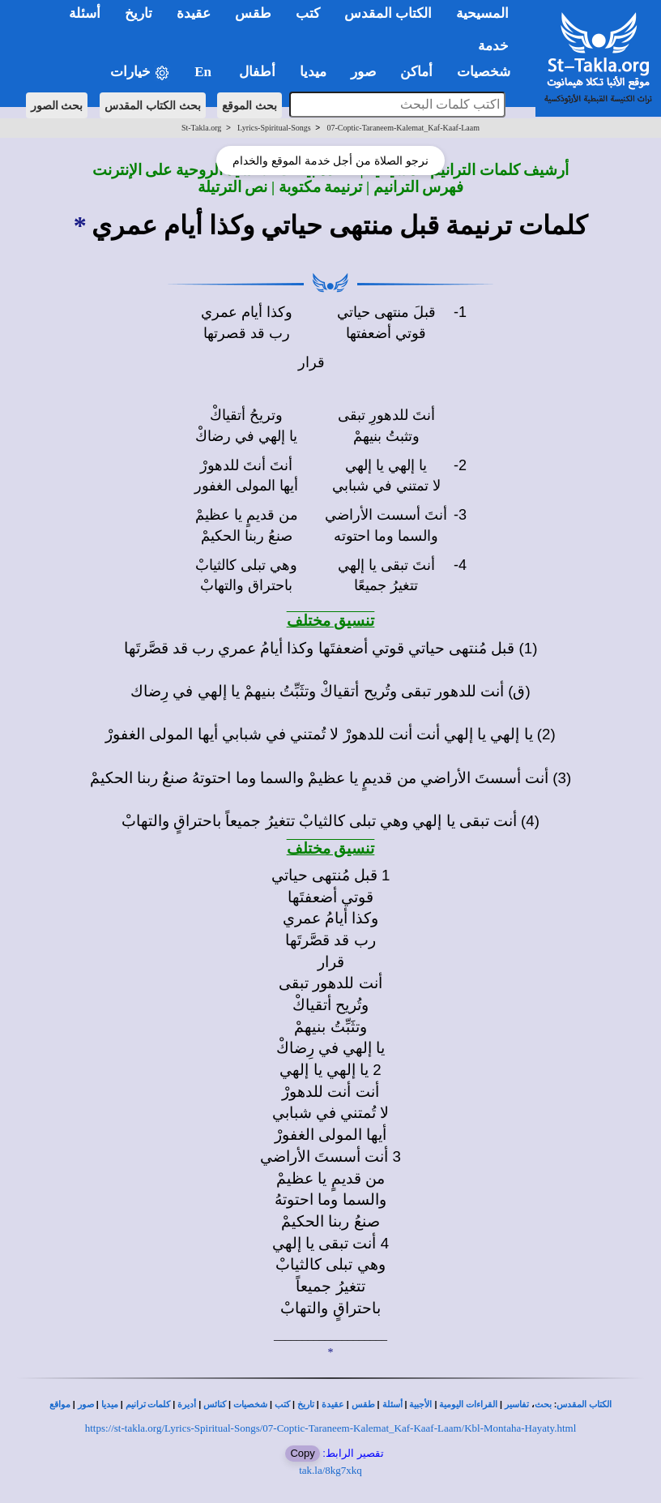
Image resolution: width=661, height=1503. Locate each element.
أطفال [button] (257, 71)
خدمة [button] (493, 46)
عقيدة (333, 1404)
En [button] (204, 71)
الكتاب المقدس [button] (388, 13)
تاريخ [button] (138, 13)
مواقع (59, 1404)
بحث (543, 1404)
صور (86, 1404)
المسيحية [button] (482, 13)
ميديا (109, 1404)
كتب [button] (308, 13)
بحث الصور (57, 105)
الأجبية (420, 1404)
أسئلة (392, 1404)
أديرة (186, 1404)
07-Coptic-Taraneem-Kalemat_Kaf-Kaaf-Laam (403, 127)
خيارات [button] (140, 72)
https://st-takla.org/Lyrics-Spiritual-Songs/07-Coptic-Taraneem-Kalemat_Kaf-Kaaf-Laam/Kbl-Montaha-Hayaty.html (331, 1428)
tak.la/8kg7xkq (330, 1470)
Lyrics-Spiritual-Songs (274, 127)
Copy (302, 1453)
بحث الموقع (249, 105)
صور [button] (363, 71)
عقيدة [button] (194, 13)
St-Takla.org (201, 127)
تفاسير (517, 1404)
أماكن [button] (416, 71)
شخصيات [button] (489, 71)
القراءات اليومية (468, 1404)
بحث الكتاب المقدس (152, 105)
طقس (363, 1404)
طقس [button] (253, 13)
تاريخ (305, 1404)
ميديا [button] (313, 71)
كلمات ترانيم (148, 1404)
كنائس (214, 1404)
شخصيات (250, 1404)
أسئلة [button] (84, 13)
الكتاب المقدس (584, 1404)
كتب (282, 1404)
